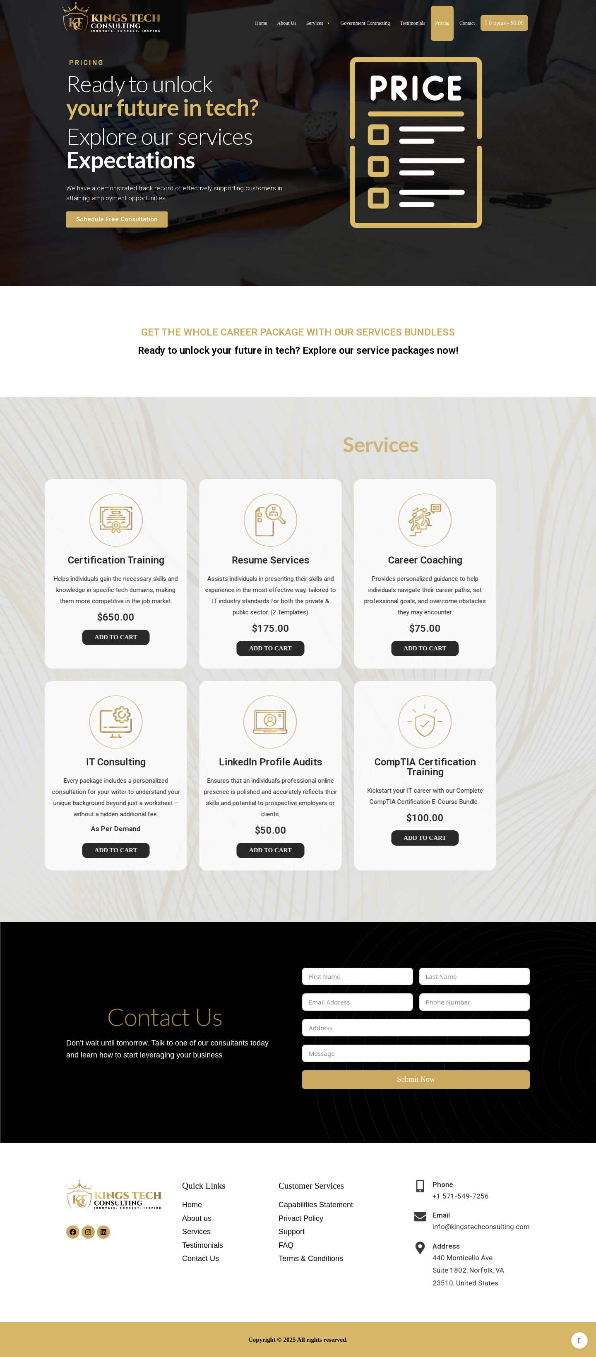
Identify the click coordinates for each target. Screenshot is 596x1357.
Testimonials (412, 23)
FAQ (286, 1245)
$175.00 (179, 628)
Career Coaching (334, 560)
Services (318, 23)
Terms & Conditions (311, 1258)
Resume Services (180, 560)
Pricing (442, 23)
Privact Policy (301, 1218)
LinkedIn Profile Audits (179, 762)
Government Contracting (365, 23)
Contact (467, 23)
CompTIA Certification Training (334, 767)
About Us (286, 23)
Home (261, 23)
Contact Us (200, 1258)
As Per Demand (25, 829)
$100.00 (334, 818)
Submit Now (416, 1079)
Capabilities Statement (316, 1205)
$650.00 (25, 617)
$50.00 (179, 830)
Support (292, 1232)
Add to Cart (180, 648)
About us (196, 1218)
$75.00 (334, 628)
